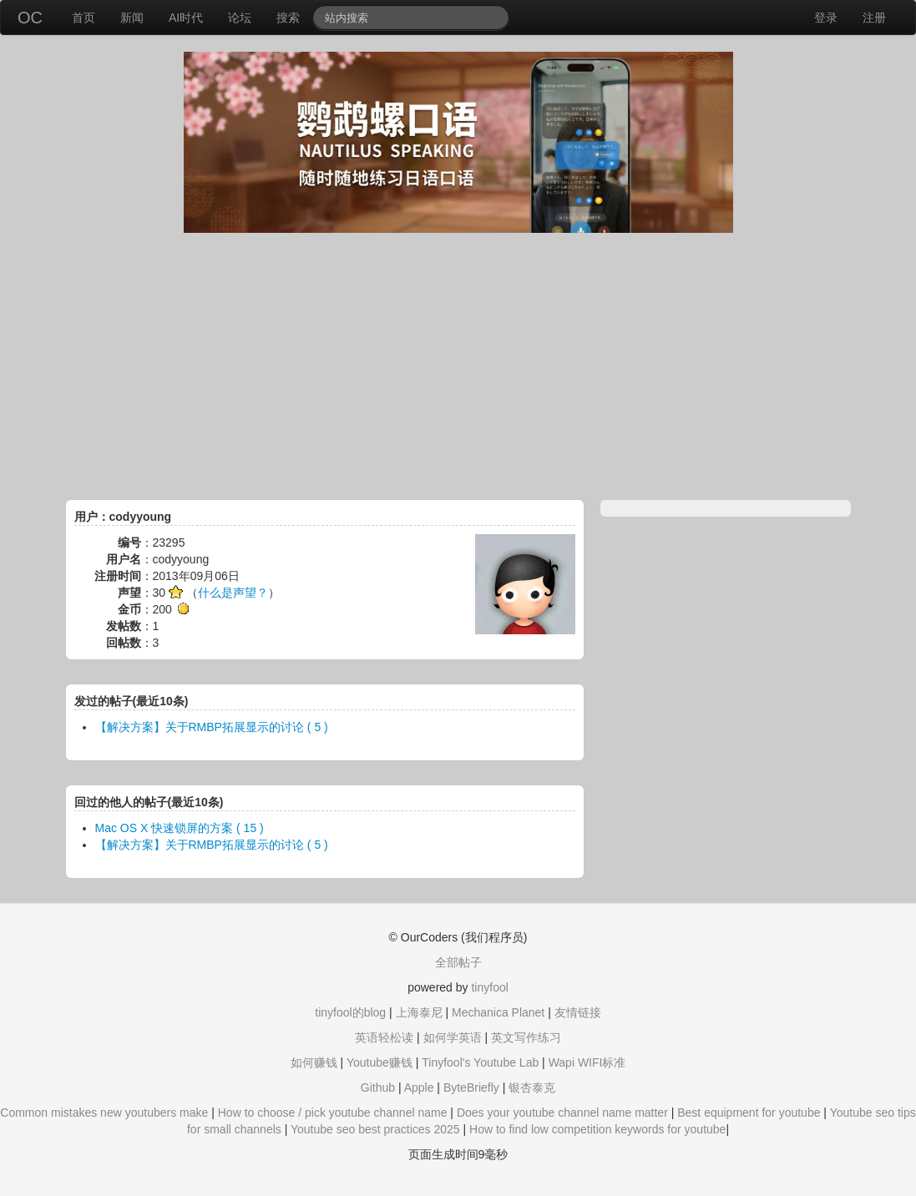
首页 (83, 17)
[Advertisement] (458, 366)
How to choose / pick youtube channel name (333, 1112)
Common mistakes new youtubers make (104, 1112)
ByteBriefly (471, 1087)
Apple (419, 1087)
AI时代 (186, 17)
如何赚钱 (314, 1062)
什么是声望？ (233, 592)
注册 (874, 17)
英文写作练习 (526, 1037)
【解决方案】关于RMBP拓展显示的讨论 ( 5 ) (211, 727)
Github (378, 1087)
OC (30, 17)
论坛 (239, 17)
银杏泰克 (532, 1087)
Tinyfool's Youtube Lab (480, 1062)
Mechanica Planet (498, 1012)
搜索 (288, 17)
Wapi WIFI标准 (587, 1062)
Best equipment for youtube (748, 1112)
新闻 (132, 17)
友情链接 (577, 1012)
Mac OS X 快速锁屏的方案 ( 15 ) (179, 828)
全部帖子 (458, 962)
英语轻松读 (384, 1037)
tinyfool (489, 987)
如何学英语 (452, 1037)
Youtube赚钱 (379, 1062)
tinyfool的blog (350, 1012)
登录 (826, 17)
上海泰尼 (419, 1012)
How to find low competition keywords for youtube (597, 1129)
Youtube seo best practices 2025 (375, 1129)
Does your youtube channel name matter (562, 1112)
